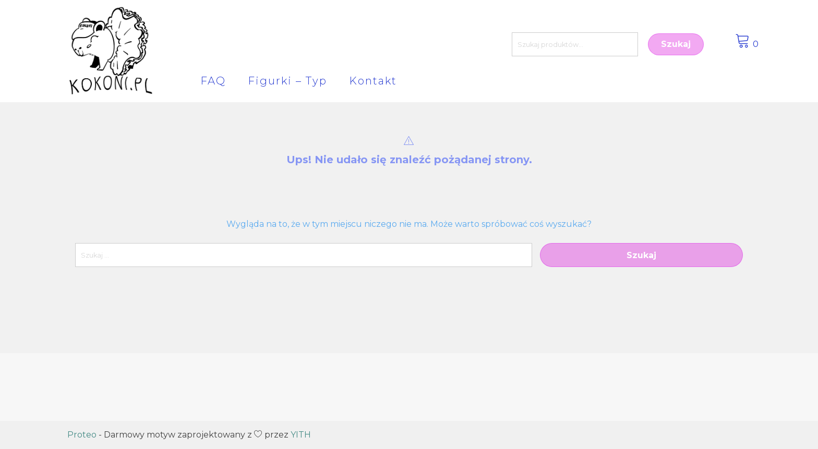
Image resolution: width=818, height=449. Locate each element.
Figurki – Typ (287, 81)
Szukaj (676, 44)
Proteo (82, 435)
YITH (301, 435)
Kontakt (373, 81)
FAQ (213, 81)
